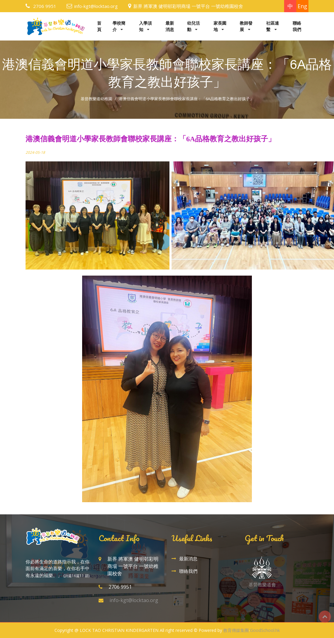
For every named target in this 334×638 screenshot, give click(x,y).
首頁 (99, 26)
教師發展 (246, 26)
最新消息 (169, 26)
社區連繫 (272, 26)
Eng (302, 6)
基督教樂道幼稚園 (96, 98)
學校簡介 (119, 26)
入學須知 (145, 26)
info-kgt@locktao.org (96, 6)
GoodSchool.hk (265, 630)
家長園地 (220, 26)
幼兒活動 (193, 26)
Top (325, 617)
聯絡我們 (297, 26)
